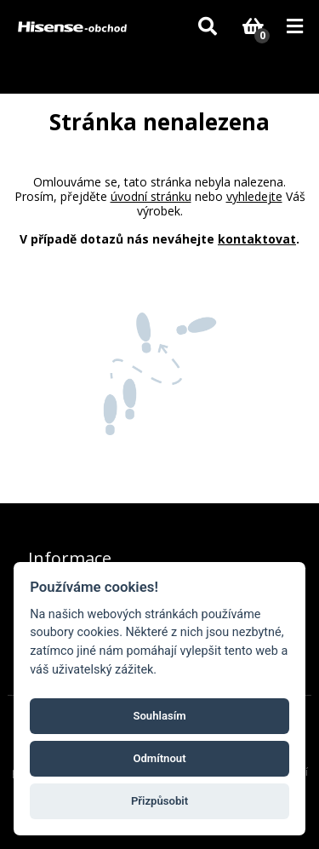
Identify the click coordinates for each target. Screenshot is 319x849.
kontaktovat (257, 239)
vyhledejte (254, 196)
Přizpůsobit (159, 801)
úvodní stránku (151, 196)
